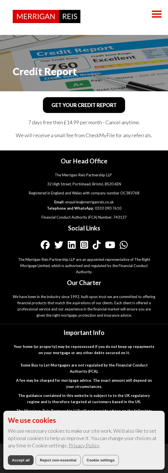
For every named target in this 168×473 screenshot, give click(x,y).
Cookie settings (101, 460)
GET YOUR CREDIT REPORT (84, 105)
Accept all (21, 460)
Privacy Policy (84, 445)
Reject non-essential (58, 460)
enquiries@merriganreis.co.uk (89, 202)
